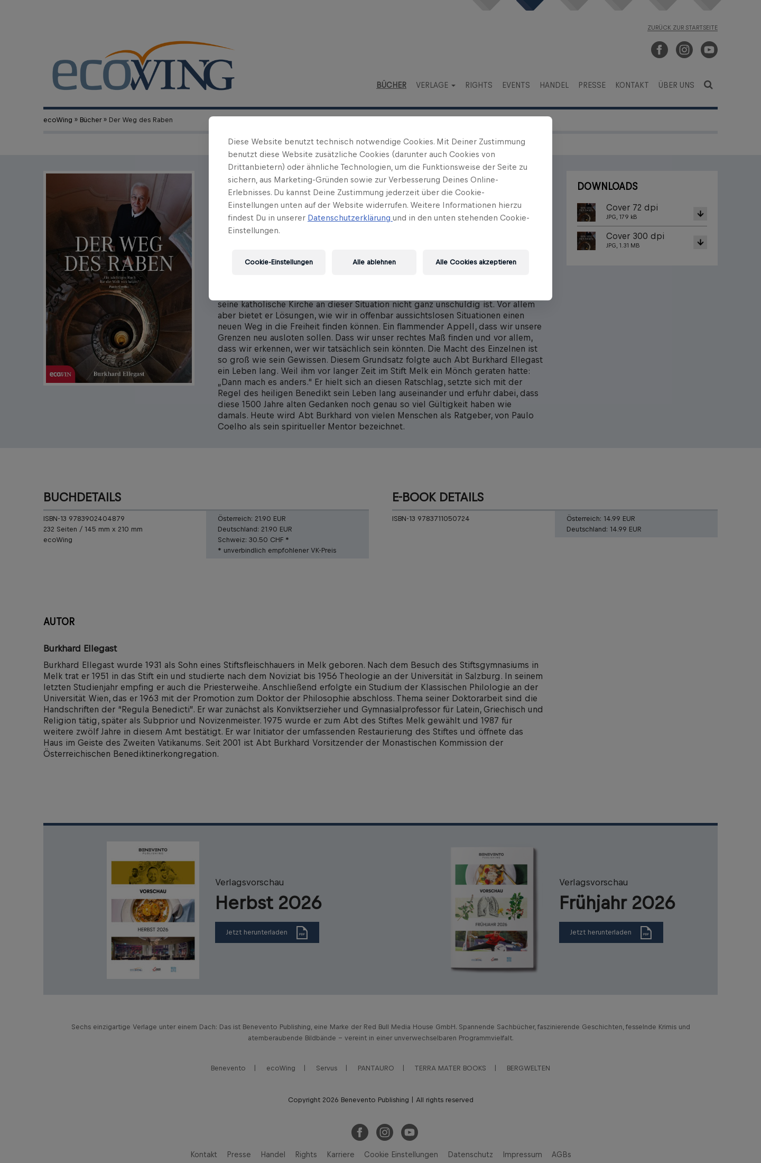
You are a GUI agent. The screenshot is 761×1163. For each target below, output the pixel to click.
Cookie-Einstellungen (279, 262)
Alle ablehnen (374, 262)
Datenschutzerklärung (350, 217)
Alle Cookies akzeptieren (475, 262)
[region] (380, 208)
